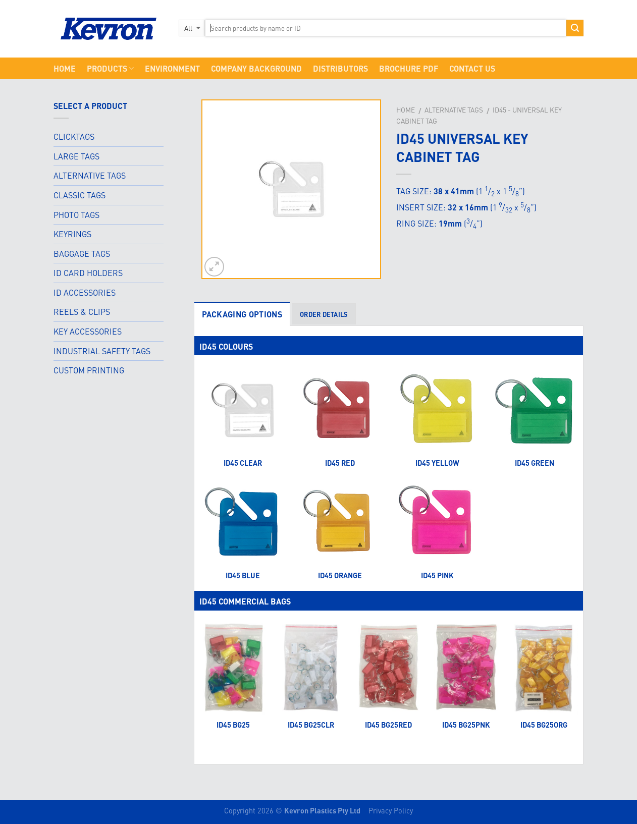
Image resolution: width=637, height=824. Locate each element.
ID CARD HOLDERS (88, 272)
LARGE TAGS (76, 156)
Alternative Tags (453, 109)
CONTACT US (472, 68)
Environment (172, 68)
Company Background (256, 68)
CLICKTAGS (74, 136)
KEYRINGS (72, 234)
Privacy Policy (390, 810)
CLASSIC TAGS (79, 195)
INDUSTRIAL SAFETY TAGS (102, 351)
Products (110, 68)
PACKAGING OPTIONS (242, 314)
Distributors (340, 68)
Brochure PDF (408, 68)
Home (65, 68)
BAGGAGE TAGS (82, 253)
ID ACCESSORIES (85, 292)
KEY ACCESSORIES (88, 331)
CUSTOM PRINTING (89, 370)
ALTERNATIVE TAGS (90, 175)
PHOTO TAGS (76, 214)
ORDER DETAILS (324, 314)
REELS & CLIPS (82, 311)
